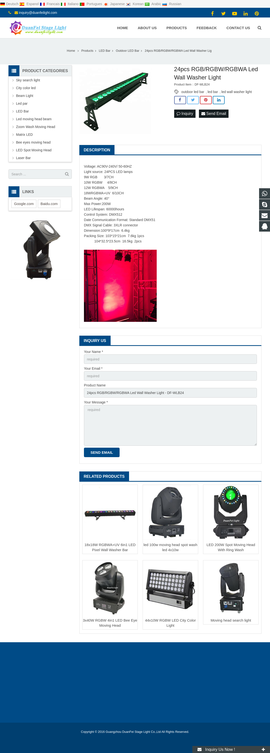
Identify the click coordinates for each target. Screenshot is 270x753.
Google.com (24, 204)
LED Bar (22, 111)
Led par (21, 103)
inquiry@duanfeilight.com (38, 13)
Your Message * (96, 402)
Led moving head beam (33, 119)
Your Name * (93, 352)
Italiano (70, 4)
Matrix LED (24, 135)
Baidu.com (49, 204)
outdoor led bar (192, 92)
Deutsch (9, 4)
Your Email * (93, 368)
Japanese (114, 4)
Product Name (95, 385)
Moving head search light (231, 620)
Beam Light (24, 96)
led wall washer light (236, 92)
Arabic (153, 4)
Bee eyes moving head (33, 142)
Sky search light (28, 80)
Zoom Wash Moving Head (35, 127)
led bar (213, 92)
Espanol (29, 4)
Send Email (213, 113)
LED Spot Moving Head (33, 150)
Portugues (91, 4)
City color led (26, 88)
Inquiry (185, 113)
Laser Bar (23, 158)
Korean (135, 4)
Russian (171, 4)
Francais (50, 4)
